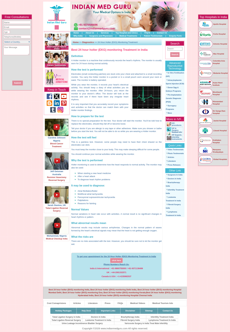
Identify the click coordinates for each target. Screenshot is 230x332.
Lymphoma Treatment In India (162, 320)
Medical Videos (137, 303)
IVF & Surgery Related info (177, 130)
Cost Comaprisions (56, 303)
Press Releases (174, 165)
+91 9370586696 (88, 24)
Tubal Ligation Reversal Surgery (66, 320)
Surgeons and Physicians (101, 36)
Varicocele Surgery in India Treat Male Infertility (146, 323)
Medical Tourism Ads (162, 303)
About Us (90, 33)
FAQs (120, 303)
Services (105, 33)
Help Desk (86, 311)
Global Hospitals (212, 159)
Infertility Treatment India (162, 317)
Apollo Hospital (212, 24)
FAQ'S (147, 33)
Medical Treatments (128, 36)
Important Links (108, 311)
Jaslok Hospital (212, 121)
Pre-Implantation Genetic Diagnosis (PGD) (174, 98)
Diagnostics (88, 42)
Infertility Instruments (177, 138)
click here (116, 260)
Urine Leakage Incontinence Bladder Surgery (82, 323)
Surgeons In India (175, 175)
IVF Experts (177, 135)
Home (76, 33)
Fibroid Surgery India (130, 320)
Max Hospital (211, 54)
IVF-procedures (176, 124)
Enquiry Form (175, 36)
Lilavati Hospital (212, 131)
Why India (78, 36)
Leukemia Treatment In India (98, 320)
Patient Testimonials (153, 36)
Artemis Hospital (212, 44)
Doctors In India (174, 179)
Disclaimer (130, 311)
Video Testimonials (176, 150)
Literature (172, 161)
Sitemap (149, 311)
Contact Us (162, 33)
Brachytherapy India (130, 317)
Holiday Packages (63, 311)
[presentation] (34, 67)
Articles (171, 157)
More (170, 113)
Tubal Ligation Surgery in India (66, 317)
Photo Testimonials (176, 153)
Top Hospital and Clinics (126, 33)
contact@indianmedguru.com (97, 28)
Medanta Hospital (213, 73)
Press (107, 303)
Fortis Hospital (212, 34)
